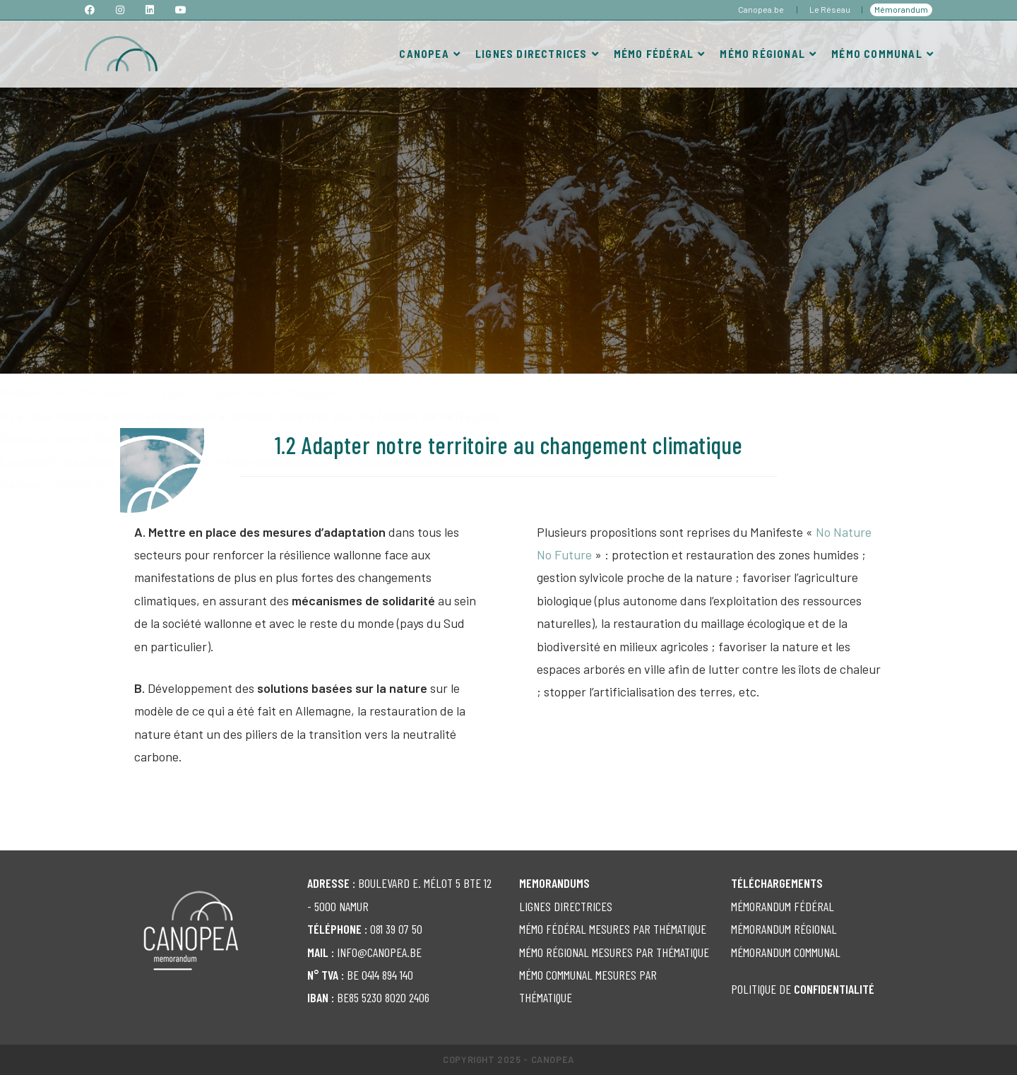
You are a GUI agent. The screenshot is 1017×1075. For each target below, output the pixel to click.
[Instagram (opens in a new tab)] (120, 10)
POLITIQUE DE (802, 989)
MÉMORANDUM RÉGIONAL (784, 929)
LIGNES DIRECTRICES (565, 906)
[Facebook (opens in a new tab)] (95, 10)
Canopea (552, 1059)
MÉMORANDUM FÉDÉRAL (782, 906)
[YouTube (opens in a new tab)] (181, 10)
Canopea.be (761, 9)
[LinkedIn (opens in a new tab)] (150, 10)
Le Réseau (829, 9)
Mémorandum (901, 9)
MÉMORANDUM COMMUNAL (785, 952)
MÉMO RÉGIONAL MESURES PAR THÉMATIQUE (614, 952)
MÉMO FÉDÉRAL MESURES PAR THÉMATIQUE (612, 929)
